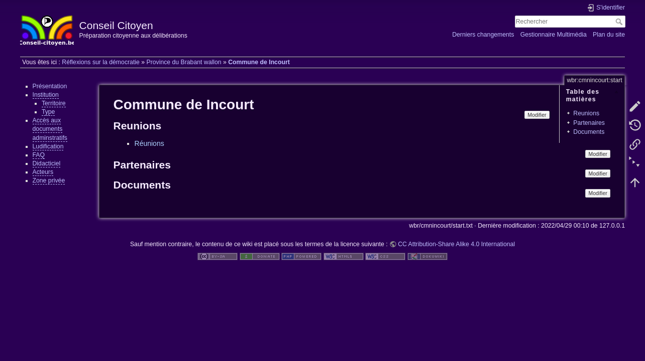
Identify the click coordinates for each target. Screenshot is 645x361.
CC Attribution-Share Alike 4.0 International (456, 244)
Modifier (536, 115)
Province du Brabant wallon (183, 62)
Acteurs (43, 171)
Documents (588, 131)
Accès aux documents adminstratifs (50, 129)
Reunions (586, 113)
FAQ (39, 154)
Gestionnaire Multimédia (553, 34)
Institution (46, 94)
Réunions (149, 143)
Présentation (50, 86)
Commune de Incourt (259, 62)
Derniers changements (483, 34)
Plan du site (609, 34)
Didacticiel (47, 163)
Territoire (54, 103)
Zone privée (49, 180)
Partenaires (589, 122)
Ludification (48, 146)
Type (48, 111)
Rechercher (620, 21)
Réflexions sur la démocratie (101, 62)
